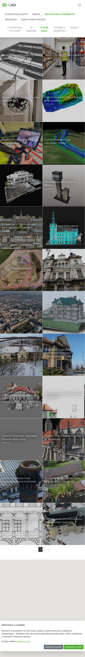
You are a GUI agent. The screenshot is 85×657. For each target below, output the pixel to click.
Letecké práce (44, 29)
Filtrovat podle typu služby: (14, 29)
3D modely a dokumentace (59, 29)
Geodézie (74, 27)
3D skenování (31, 29)
